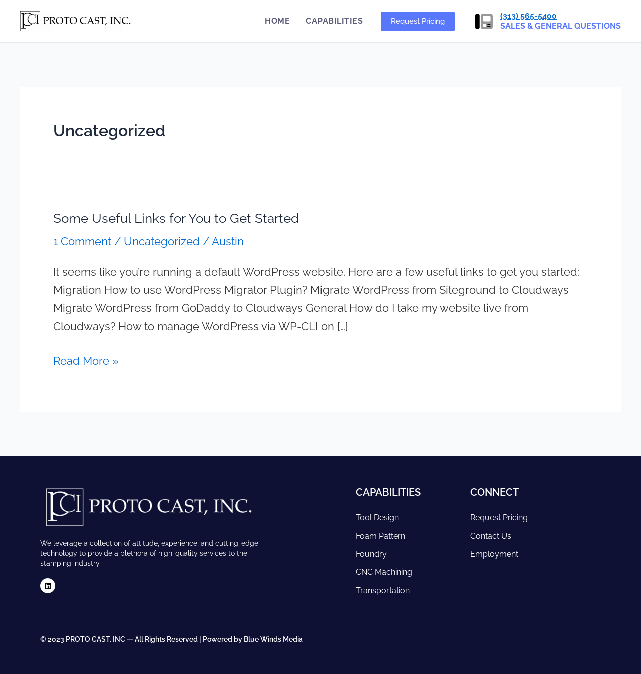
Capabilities (334, 21)
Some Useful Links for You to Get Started (176, 218)
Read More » (86, 359)
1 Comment (82, 241)
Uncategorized (162, 241)
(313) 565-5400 (528, 16)
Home (277, 21)
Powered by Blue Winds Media (253, 639)
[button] (418, 21)
